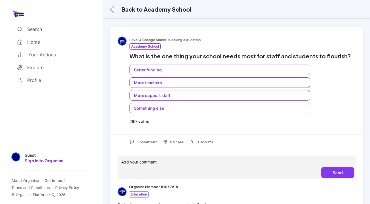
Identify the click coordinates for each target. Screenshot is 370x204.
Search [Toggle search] (28, 29)
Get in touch (55, 180)
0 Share (173, 142)
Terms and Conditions (30, 188)
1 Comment (143, 142)
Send (338, 172)
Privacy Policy (67, 188)
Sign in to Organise (44, 160)
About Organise (25, 180)
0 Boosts (201, 142)
